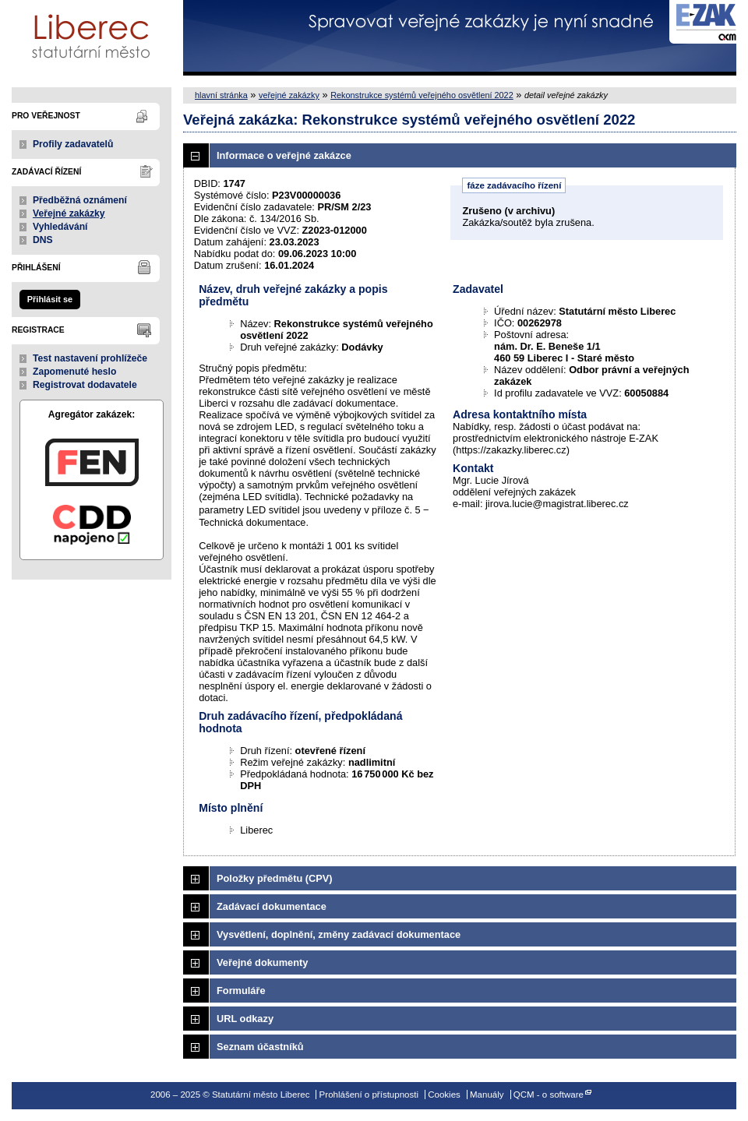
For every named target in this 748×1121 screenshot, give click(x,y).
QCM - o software (548, 1094)
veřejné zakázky (289, 95)
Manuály (487, 1094)
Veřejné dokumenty (262, 962)
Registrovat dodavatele (85, 384)
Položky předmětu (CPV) (275, 878)
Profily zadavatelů (73, 144)
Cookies (444, 1094)
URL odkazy (245, 1018)
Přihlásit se (49, 299)
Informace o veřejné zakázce (284, 155)
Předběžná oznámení (80, 200)
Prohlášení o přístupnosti (368, 1094)
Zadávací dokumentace (271, 906)
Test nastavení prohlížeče (90, 358)
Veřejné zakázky (69, 213)
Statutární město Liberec (91, 38)
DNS (43, 239)
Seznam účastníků (260, 1046)
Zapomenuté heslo (74, 371)
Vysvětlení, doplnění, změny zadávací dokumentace (338, 934)
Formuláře (241, 990)
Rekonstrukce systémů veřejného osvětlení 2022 (421, 95)
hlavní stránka (221, 95)
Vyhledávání (60, 226)
